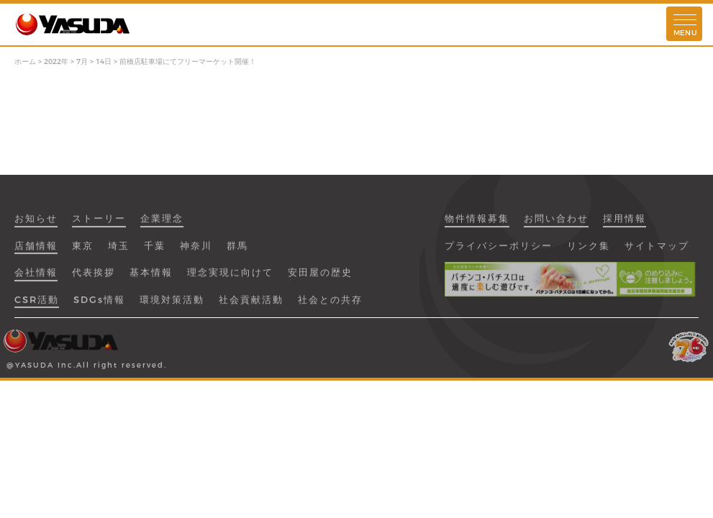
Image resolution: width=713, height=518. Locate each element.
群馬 (237, 250)
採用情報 (624, 224)
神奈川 (196, 250)
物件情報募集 (477, 224)
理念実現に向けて (230, 277)
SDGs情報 (99, 304)
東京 (83, 250)
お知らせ (36, 224)
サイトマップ (657, 250)
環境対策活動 (172, 304)
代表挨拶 (93, 277)
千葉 (154, 250)
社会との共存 (330, 304)
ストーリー (99, 224)
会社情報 (36, 277)
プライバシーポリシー (499, 250)
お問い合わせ (556, 224)
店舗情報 (36, 250)
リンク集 (588, 250)
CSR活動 (36, 304)
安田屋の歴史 (320, 277)
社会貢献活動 (251, 304)
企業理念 (161, 224)
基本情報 (151, 277)
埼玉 (119, 250)
